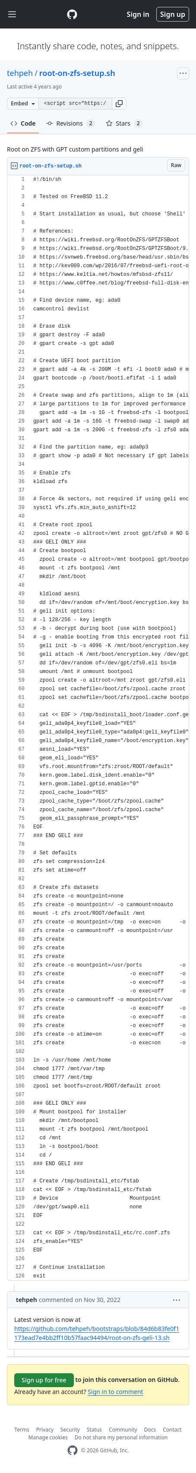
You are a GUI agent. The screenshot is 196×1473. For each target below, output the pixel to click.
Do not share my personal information (121, 1437)
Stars (124, 123)
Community (123, 1429)
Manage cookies (48, 1437)
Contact (172, 1429)
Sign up (172, 14)
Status (94, 1429)
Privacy (45, 1429)
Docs (150, 1429)
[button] (119, 104)
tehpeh (20, 73)
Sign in (138, 14)
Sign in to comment (115, 1392)
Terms (21, 1429)
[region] (98, 728)
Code (23, 123)
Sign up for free (44, 1380)
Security (70, 1429)
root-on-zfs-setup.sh (77, 73)
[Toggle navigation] (12, 14)
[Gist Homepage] (72, 14)
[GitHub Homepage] (72, 1450)
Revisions (70, 123)
